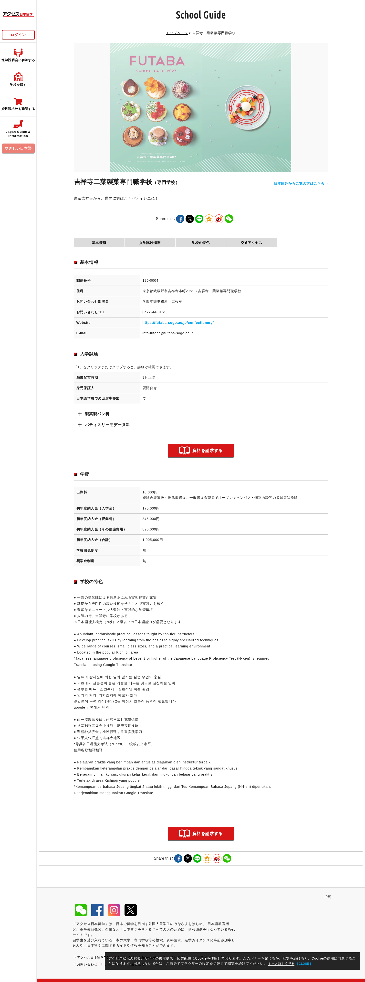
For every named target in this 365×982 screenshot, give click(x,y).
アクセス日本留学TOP (95, 951)
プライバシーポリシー (95, 958)
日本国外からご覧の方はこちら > (301, 182)
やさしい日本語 (18, 148)
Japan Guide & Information (143, 951)
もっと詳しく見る (282, 963)
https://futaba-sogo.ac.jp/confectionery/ (178, 323)
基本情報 (99, 243)
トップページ (177, 33)
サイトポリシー (185, 951)
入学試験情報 (150, 243)
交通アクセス (251, 243)
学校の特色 (201, 243)
